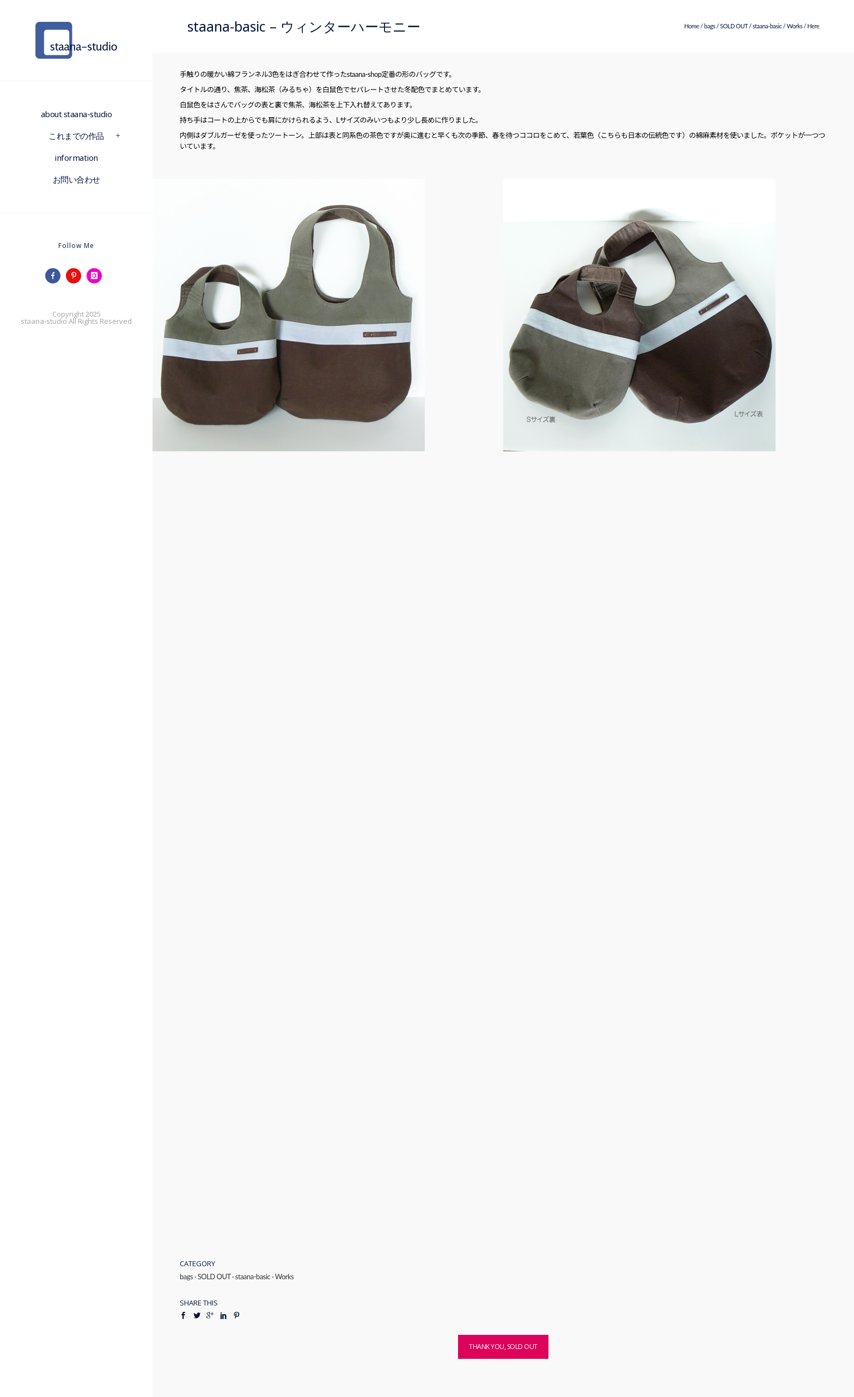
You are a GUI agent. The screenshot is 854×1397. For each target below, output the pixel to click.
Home (691, 25)
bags (709, 25)
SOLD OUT (734, 25)
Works (794, 25)
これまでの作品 (76, 135)
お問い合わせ (76, 179)
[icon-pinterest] (76, 275)
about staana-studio (76, 113)
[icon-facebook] (55, 275)
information (76, 157)
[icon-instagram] (97, 275)
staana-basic (767, 25)
